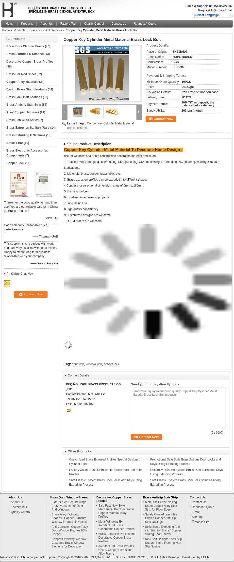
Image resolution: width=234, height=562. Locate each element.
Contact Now (163, 119)
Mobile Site (200, 522)
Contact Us (119, 23)
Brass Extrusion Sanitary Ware (28, 127)
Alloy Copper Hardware (22, 112)
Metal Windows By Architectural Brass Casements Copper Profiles (116, 525)
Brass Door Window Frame (25, 46)
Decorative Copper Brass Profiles (29, 61)
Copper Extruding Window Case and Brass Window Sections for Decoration (69, 542)
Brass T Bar (14, 143)
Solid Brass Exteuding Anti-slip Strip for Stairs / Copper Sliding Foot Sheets (163, 530)
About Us (46, 23)
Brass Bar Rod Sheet (21, 74)
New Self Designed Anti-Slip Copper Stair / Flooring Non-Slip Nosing (163, 542)
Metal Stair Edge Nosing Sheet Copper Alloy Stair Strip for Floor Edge (161, 505)
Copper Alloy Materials (22, 82)
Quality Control (94, 23)
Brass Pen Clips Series (22, 120)
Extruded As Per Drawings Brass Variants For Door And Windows (69, 505)
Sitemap (197, 517)
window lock (94, 364)
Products (27, 23)
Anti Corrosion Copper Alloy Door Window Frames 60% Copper (70, 530)
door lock (78, 364)
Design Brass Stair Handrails (26, 89)
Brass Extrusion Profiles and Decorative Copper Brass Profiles (116, 537)
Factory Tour (68, 23)
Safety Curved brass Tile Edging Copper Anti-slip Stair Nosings (161, 518)
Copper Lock (15, 163)
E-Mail (196, 512)
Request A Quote (210, 10)
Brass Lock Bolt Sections (45, 30)
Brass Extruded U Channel (25, 54)
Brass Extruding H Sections (25, 135)
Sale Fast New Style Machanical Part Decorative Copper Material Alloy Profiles (116, 511)
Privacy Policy (9, 557)
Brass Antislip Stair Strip (23, 104)
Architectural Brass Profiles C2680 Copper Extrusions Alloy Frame (116, 550)
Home (10, 23)
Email (229, 10)
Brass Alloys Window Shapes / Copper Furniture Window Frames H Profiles (69, 518)
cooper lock (111, 364)
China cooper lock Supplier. (39, 557)
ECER (205, 557)
